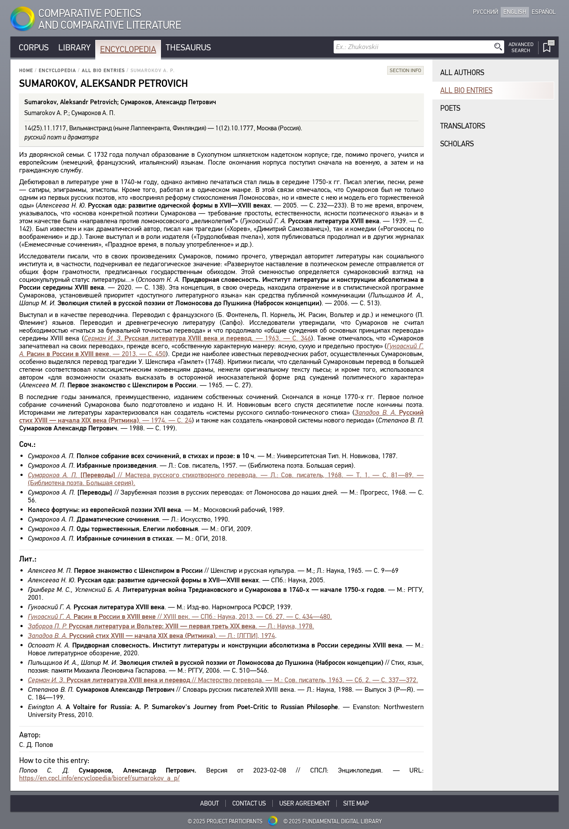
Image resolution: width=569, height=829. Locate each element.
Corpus (34, 48)
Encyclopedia (128, 49)
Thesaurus (188, 48)
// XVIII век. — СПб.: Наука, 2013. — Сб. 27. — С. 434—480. (180, 616)
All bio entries (103, 70)
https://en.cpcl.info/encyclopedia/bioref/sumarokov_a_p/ (99, 778)
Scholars (457, 144)
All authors (462, 72)
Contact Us (249, 803)
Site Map (356, 803)
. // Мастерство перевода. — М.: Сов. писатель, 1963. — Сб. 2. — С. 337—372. (223, 680)
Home (26, 70)
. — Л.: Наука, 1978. (171, 626)
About (209, 803)
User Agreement (304, 803)
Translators (462, 126)
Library (74, 48)
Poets (450, 108)
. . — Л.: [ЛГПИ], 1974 (151, 635)
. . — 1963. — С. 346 (197, 338)
